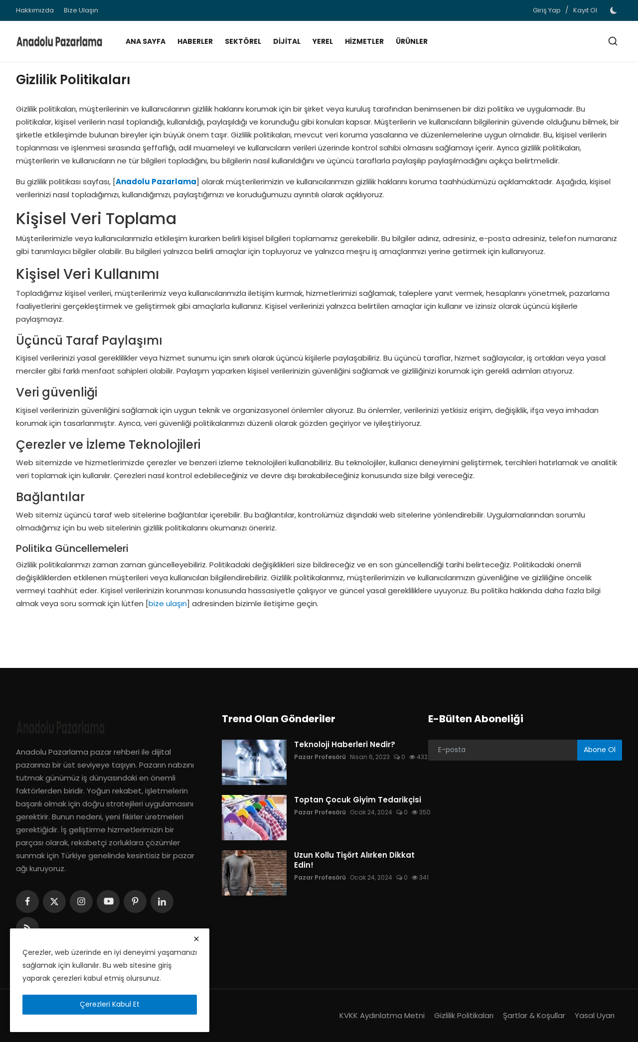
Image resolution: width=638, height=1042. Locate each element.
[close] (196, 938)
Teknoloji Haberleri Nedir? (344, 745)
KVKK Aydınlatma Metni (382, 1015)
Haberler (195, 41)
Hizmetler (364, 41)
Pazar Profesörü (320, 757)
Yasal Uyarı (595, 1015)
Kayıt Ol (585, 10)
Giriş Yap (547, 10)
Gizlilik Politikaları (463, 1015)
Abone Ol (600, 750)
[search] (613, 41)
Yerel (323, 41)
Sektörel (243, 41)
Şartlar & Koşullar (534, 1015)
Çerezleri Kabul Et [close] (110, 1004)
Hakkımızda (35, 10)
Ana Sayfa (145, 41)
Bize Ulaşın (81, 10)
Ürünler (412, 41)
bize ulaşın (168, 603)
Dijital (287, 41)
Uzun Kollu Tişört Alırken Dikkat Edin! (354, 860)
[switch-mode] (614, 10)
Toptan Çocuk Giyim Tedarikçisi (357, 800)
